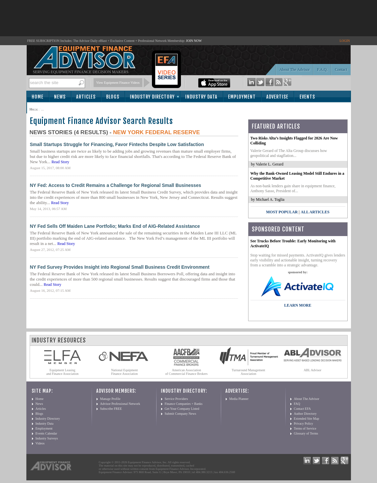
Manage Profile (110, 399)
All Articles (315, 212)
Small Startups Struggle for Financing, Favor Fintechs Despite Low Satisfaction (117, 144)
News (60, 97)
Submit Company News (180, 413)
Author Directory (305, 413)
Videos (40, 443)
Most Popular (282, 212)
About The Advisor (294, 69)
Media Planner (239, 399)
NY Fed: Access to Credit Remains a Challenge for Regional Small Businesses (115, 185)
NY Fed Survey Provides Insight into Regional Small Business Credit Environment (120, 267)
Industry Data (201, 97)
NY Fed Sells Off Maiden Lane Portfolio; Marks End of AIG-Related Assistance (115, 226)
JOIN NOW (194, 41)
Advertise (277, 97)
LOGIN (344, 41)
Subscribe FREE (111, 408)
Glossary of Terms (306, 433)
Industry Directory (152, 97)
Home (38, 97)
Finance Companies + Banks (184, 404)
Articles (86, 97)
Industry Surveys (47, 438)
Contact (341, 69)
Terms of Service (305, 428)
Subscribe (45, 108)
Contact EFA (302, 408)
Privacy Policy (303, 423)
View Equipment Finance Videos (118, 82)
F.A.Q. (322, 69)
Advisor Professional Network (120, 404)
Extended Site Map (306, 418)
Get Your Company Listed (182, 408)
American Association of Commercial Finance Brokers (186, 372)
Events (307, 97)
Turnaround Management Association (248, 372)
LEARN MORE (297, 305)
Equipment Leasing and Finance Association (62, 372)
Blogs (112, 97)
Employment (242, 97)
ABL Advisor (312, 370)
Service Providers (176, 399)
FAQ (297, 404)
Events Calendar (46, 433)
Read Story (60, 162)
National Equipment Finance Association (124, 372)
